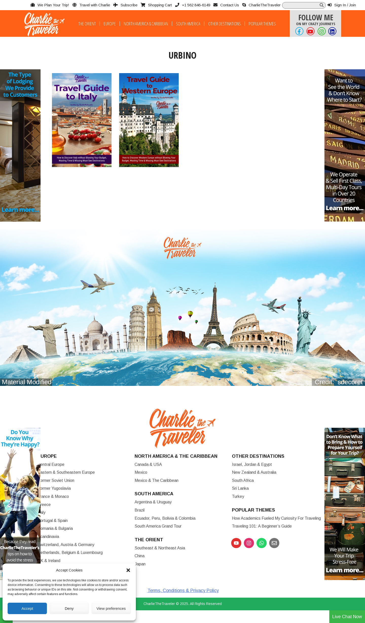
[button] (128, 570)
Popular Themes (262, 23)
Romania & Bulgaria (55, 528)
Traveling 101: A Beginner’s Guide (262, 526)
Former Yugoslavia (54, 488)
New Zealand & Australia (254, 472)
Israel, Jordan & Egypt (252, 464)
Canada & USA (148, 464)
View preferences (111, 608)
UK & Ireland (49, 561)
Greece (44, 504)
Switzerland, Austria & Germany (66, 545)
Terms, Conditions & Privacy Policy (183, 590)
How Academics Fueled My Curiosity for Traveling (276, 518)
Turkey (238, 496)
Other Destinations (224, 23)
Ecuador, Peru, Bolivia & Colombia (165, 518)
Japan (140, 564)
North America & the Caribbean (176, 456)
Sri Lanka (240, 488)
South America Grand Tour (158, 526)
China (139, 556)
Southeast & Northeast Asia (160, 548)
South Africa (243, 480)
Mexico (141, 472)
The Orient (87, 23)
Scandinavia (48, 536)
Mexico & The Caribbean (156, 480)
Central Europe (51, 464)
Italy (41, 512)
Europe (110, 23)
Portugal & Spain (53, 520)
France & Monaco (53, 496)
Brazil (139, 510)
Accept (27, 608)
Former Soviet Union (56, 480)
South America (188, 23)
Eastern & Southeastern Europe (66, 472)
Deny (69, 608)
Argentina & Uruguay (153, 502)
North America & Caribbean (146, 23)
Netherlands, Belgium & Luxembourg (70, 552)
